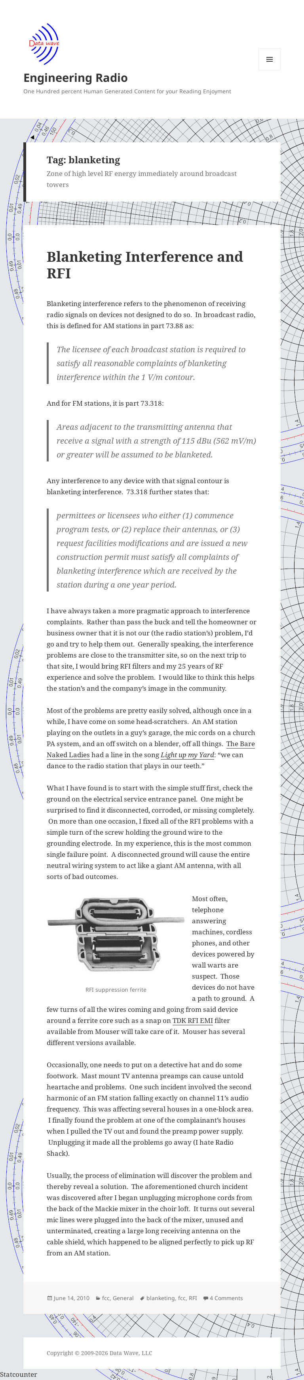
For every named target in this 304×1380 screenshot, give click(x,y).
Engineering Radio (75, 77)
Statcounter (18, 1374)
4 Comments (226, 1298)
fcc (106, 1298)
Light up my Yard (187, 754)
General (123, 1298)
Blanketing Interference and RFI (145, 264)
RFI (193, 1298)
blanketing (160, 1298)
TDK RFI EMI (193, 1020)
